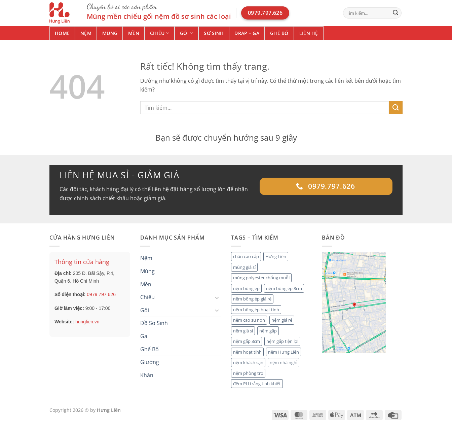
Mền (133, 33)
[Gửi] (395, 13)
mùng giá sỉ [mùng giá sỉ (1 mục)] (244, 267)
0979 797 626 (101, 294)
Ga (143, 336)
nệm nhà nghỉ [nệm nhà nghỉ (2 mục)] (283, 362)
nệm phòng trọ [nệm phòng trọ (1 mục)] (248, 373)
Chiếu (159, 33)
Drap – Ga (246, 33)
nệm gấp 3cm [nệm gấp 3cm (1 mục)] (246, 341)
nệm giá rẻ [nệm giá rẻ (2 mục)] (281, 320)
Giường (149, 362)
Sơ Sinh (214, 33)
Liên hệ (308, 33)
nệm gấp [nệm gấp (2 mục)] (268, 331)
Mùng (109, 33)
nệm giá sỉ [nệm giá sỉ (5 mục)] (243, 331)
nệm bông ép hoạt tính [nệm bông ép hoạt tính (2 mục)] (256, 310)
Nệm (85, 33)
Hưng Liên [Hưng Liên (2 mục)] (275, 256)
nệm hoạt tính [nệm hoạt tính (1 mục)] (247, 352)
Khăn (146, 375)
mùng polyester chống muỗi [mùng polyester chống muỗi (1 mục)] (261, 278)
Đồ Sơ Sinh (154, 323)
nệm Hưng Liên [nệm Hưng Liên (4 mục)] (283, 352)
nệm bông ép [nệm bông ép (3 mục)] (246, 288)
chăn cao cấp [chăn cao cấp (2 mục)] (246, 256)
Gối (186, 33)
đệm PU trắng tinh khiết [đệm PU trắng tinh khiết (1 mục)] (257, 384)
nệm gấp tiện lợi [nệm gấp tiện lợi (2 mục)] (282, 341)
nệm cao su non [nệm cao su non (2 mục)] (249, 320)
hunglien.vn (87, 321)
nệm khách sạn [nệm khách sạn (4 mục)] (248, 362)
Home (62, 33)
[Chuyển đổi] (217, 297)
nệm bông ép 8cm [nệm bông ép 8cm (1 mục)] (284, 288)
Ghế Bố (279, 33)
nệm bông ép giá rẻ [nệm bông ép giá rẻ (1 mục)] (252, 299)
